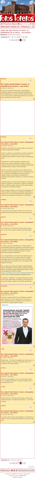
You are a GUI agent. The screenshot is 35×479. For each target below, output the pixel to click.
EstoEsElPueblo (11, 34)
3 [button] (22, 40)
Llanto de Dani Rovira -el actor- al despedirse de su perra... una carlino (15, 31)
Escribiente (18, 34)
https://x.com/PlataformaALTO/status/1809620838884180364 (17, 272)
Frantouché (3, 78)
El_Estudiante (4, 286)
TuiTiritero (3, 405)
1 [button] (18, 40)
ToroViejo (3, 386)
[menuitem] (7, 24)
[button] (16, 40)
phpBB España (23, 475)
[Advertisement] (17, 60)
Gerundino (3, 367)
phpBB (13, 473)
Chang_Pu (3, 217)
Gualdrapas (3, 199)
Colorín (2, 348)
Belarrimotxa (4, 234)
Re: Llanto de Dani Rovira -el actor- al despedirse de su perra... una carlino (15, 85)
